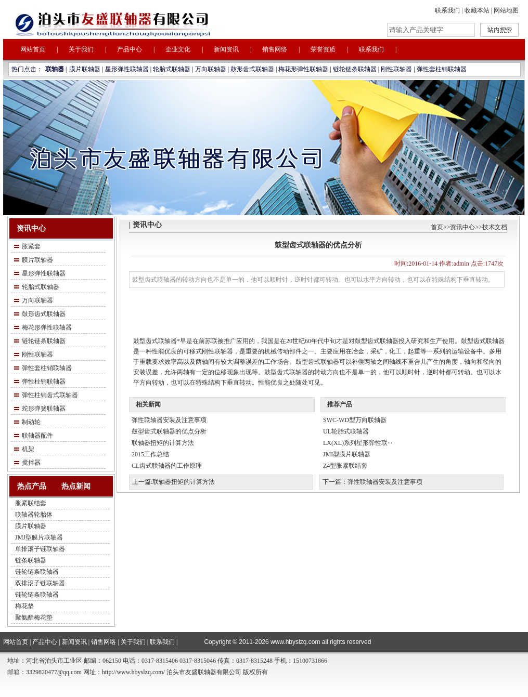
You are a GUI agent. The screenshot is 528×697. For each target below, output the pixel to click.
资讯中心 (462, 227)
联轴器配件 (37, 435)
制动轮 (31, 422)
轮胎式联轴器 (171, 69)
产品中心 (129, 49)
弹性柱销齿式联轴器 (50, 395)
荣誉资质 (323, 49)
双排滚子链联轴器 (40, 583)
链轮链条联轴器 (355, 69)
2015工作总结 (150, 454)
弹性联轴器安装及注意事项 (169, 420)
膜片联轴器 (84, 69)
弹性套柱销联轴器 (442, 69)
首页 (437, 227)
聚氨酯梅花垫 (34, 617)
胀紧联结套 (30, 503)
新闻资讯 (226, 49)
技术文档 (494, 227)
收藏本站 (477, 10)
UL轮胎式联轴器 (346, 431)
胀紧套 (31, 246)
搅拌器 (31, 462)
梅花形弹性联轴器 (303, 69)
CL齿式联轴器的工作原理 (167, 465)
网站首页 (32, 49)
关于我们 (81, 49)
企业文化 (177, 49)
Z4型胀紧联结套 (345, 465)
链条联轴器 (30, 560)
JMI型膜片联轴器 (346, 454)
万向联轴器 (210, 69)
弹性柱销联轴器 (44, 381)
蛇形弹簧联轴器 (44, 408)
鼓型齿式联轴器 (155, 341)
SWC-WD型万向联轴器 (355, 420)
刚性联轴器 (396, 69)
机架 (28, 449)
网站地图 (506, 10)
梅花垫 (24, 606)
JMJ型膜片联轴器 (39, 537)
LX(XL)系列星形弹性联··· (357, 442)
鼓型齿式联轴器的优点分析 (169, 431)
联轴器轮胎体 (34, 514)
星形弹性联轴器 (127, 69)
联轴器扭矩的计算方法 (163, 442)
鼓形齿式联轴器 (252, 69)
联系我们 (447, 10)
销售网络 (274, 49)
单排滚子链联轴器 (40, 549)
